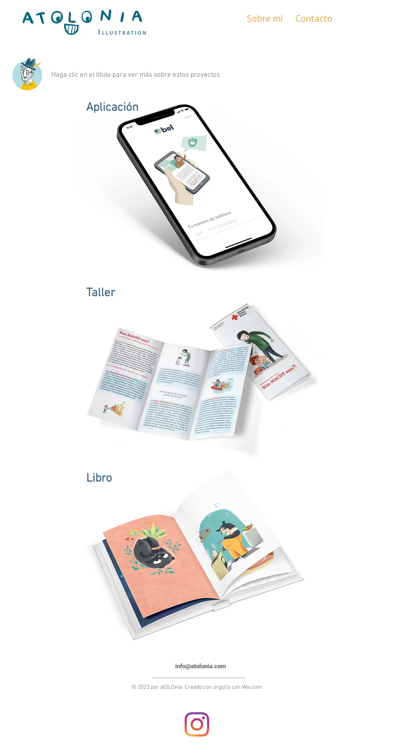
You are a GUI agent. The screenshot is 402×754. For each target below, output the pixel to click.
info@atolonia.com (200, 666)
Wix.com (252, 687)
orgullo (222, 687)
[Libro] (178, 478)
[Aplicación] (178, 108)
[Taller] (178, 293)
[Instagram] (197, 724)
